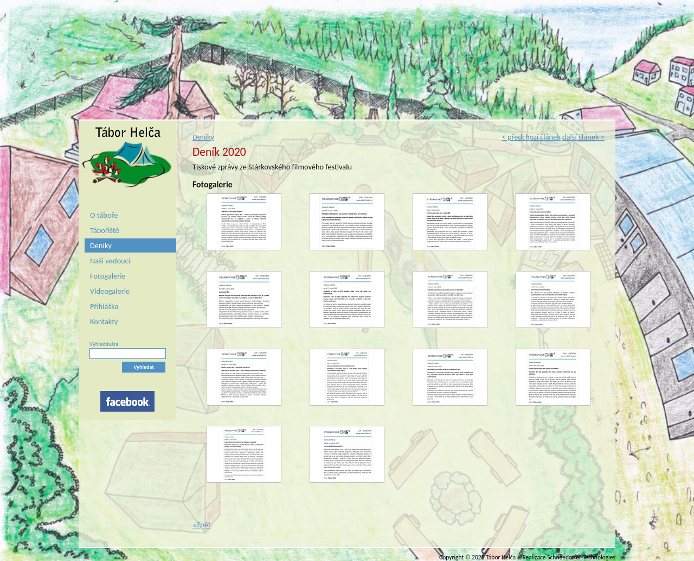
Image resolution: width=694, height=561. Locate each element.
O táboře (104, 215)
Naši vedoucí (110, 261)
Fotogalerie (108, 276)
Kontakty (104, 321)
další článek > (583, 137)
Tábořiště (104, 230)
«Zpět (201, 525)
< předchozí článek (531, 137)
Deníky (101, 245)
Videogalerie (110, 291)
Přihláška (104, 306)
